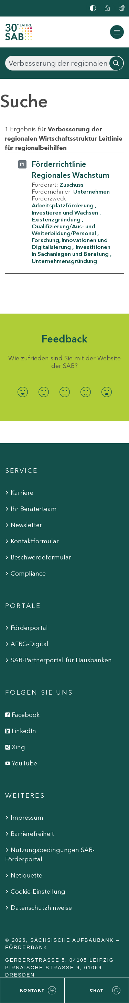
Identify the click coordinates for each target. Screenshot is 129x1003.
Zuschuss (72, 184)
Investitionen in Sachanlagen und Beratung (71, 250)
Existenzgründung (56, 219)
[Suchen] (64, 63)
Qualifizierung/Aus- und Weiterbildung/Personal (64, 230)
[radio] (22, 392)
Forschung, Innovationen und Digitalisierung (70, 243)
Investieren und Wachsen (65, 212)
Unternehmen (91, 191)
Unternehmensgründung (64, 261)
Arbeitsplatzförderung (63, 205)
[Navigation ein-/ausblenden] (117, 32)
